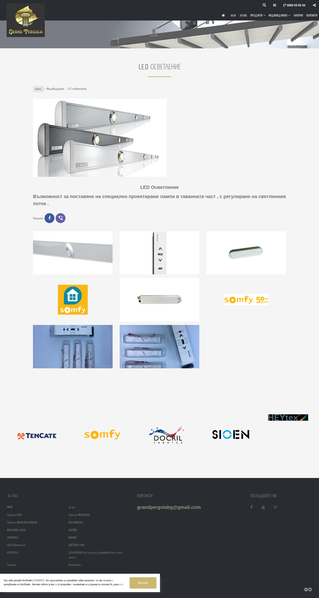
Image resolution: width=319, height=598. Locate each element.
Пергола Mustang (79, 515)
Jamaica (12, 538)
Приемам (112, 580)
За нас (243, 15)
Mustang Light (16, 530)
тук (52, 584)
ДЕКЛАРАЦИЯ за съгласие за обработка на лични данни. (96, 555)
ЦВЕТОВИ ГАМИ (77, 545)
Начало (38, 89)
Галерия (298, 15)
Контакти (311, 15)
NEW (233, 15)
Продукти (257, 15)
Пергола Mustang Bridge (22, 522)
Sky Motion (76, 522)
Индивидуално (279, 15)
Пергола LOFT (14, 515)
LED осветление (16, 545)
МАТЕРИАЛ (12, 553)
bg (274, 5)
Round (73, 538)
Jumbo (73, 530)
